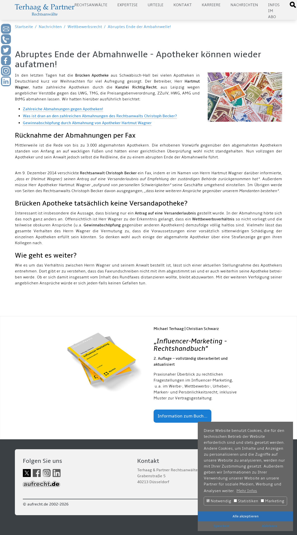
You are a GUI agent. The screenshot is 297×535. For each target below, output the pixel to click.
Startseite (24, 26)
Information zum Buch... (182, 416)
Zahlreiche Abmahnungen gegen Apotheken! (63, 109)
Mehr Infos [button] (246, 490)
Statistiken (246, 501)
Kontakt (182, 4)
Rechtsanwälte (90, 4)
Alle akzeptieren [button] (245, 516)
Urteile (156, 4)
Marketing (272, 501)
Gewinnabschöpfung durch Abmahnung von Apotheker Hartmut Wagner (87, 122)
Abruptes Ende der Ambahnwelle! (139, 26)
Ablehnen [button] (269, 526)
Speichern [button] (222, 526)
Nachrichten (244, 4)
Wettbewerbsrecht (84, 26)
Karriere (211, 4)
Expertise (127, 4)
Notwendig (218, 501)
